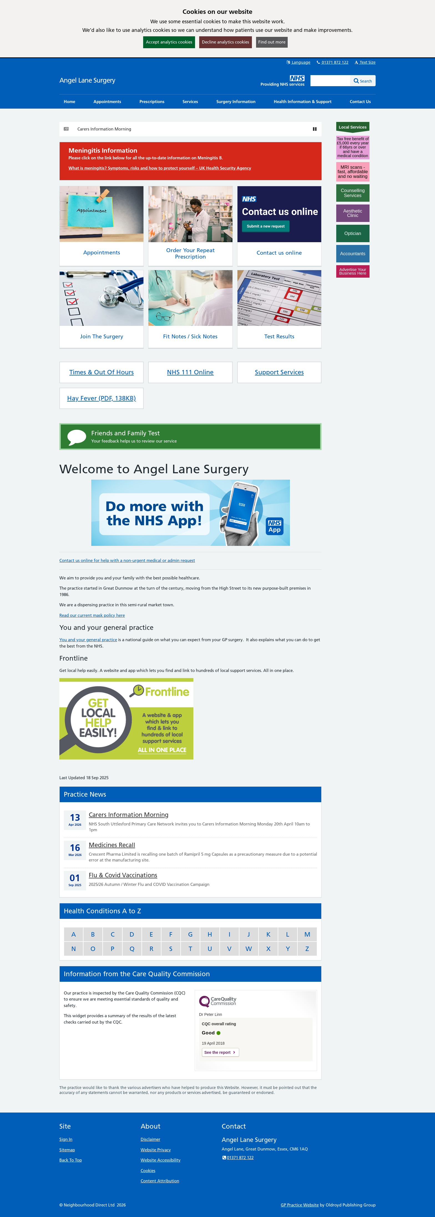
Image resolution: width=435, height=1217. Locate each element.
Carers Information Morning (104, 129)
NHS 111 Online (190, 372)
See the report (217, 1052)
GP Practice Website (300, 1205)
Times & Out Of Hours (101, 372)
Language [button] (298, 62)
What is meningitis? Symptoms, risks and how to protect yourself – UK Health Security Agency (160, 168)
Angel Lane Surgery (87, 80)
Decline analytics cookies (225, 42)
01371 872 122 (332, 62)
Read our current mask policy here (92, 615)
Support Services (279, 372)
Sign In (65, 1139)
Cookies (148, 1170)
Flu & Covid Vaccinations (123, 875)
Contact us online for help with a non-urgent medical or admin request (127, 560)
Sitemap (67, 1149)
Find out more (271, 42)
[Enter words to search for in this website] (330, 80)
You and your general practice (88, 639)
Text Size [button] (365, 62)
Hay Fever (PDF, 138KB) (101, 398)
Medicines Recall (112, 845)
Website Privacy (156, 1149)
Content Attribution (160, 1180)
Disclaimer (150, 1139)
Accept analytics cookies (169, 42)
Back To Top (70, 1160)
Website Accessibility (161, 1160)
